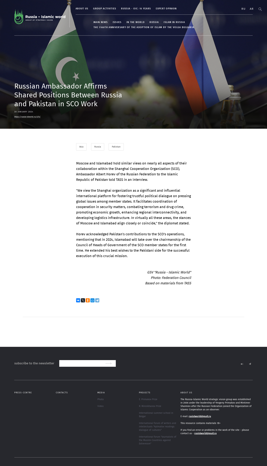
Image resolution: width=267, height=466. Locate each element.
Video (100, 406)
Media (101, 393)
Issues (117, 22)
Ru (243, 8)
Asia (81, 147)
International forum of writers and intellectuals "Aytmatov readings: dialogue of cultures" (157, 426)
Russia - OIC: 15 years (136, 8)
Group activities (104, 8)
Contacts (62, 393)
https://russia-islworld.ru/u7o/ (27, 117)
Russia (154, 22)
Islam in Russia (174, 22)
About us (82, 8)
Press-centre (23, 393)
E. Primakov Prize (148, 399)
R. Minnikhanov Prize (150, 406)
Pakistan (116, 147)
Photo (100, 399)
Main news (100, 22)
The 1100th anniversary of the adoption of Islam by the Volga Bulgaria (143, 27)
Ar (252, 8)
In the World (136, 22)
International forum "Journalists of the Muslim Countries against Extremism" (157, 440)
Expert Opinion (166, 8)
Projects (145, 393)
